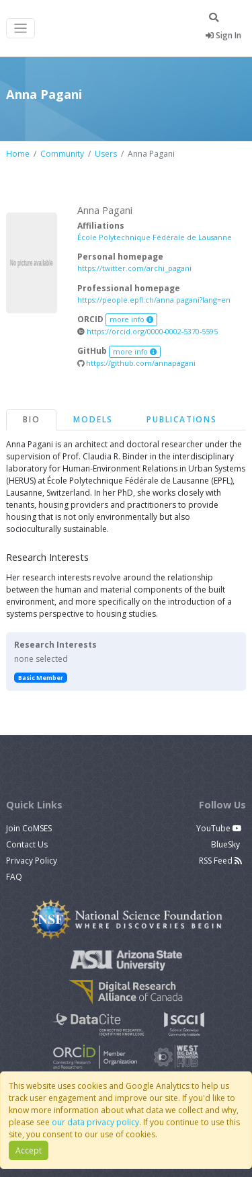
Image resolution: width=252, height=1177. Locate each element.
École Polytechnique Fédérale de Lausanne (154, 237)
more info (132, 319)
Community (62, 153)
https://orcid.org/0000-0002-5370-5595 (147, 331)
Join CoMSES (29, 828)
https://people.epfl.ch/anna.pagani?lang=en (153, 300)
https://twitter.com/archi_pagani (134, 268)
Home (18, 153)
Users (106, 153)
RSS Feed (220, 860)
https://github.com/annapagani (136, 363)
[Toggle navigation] (20, 28)
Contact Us (27, 844)
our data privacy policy (95, 1122)
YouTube (219, 828)
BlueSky (226, 844)
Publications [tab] (181, 419)
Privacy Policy (31, 860)
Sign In (223, 35)
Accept (28, 1150)
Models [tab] (93, 419)
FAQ (14, 876)
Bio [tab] (31, 419)
